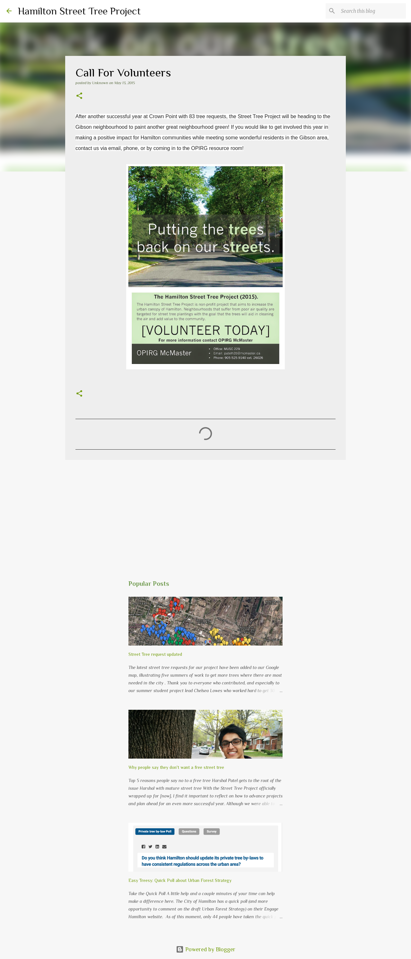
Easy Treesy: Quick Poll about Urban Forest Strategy (180, 880)
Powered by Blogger (205, 949)
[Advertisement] (205, 514)
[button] (79, 96)
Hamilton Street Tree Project (79, 11)
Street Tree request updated (155, 654)
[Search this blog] (372, 11)
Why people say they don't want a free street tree (176, 767)
